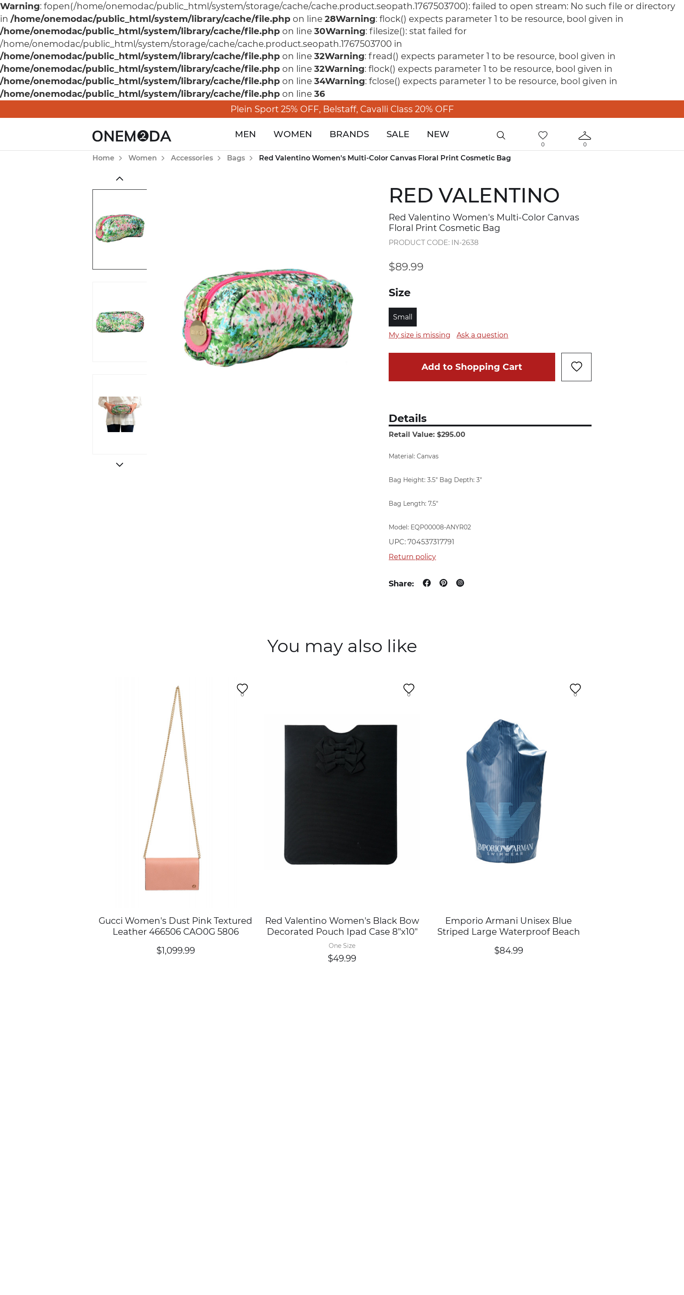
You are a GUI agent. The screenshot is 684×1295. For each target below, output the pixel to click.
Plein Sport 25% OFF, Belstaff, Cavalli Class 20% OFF (342, 109)
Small (402, 317)
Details (408, 418)
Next (119, 465)
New (438, 134)
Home (103, 158)
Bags (236, 158)
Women (292, 134)
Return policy (412, 557)
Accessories (192, 158)
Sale (397, 134)
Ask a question (482, 335)
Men (245, 134)
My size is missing (419, 335)
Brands (349, 134)
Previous (119, 179)
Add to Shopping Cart (472, 367)
